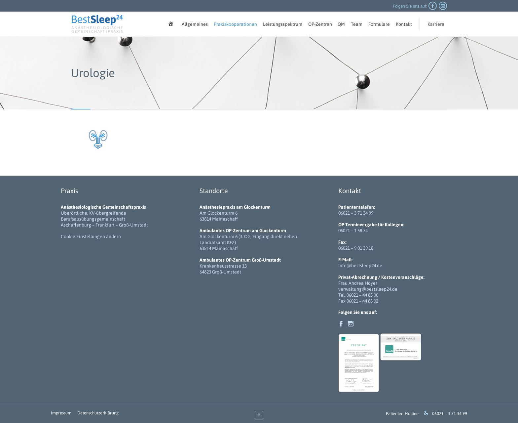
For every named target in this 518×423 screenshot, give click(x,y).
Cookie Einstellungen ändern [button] (91, 236)
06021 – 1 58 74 (353, 230)
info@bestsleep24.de (360, 265)
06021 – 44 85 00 (362, 295)
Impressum (61, 412)
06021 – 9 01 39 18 (355, 248)
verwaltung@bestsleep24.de (367, 289)
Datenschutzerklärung (98, 412)
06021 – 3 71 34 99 (355, 213)
